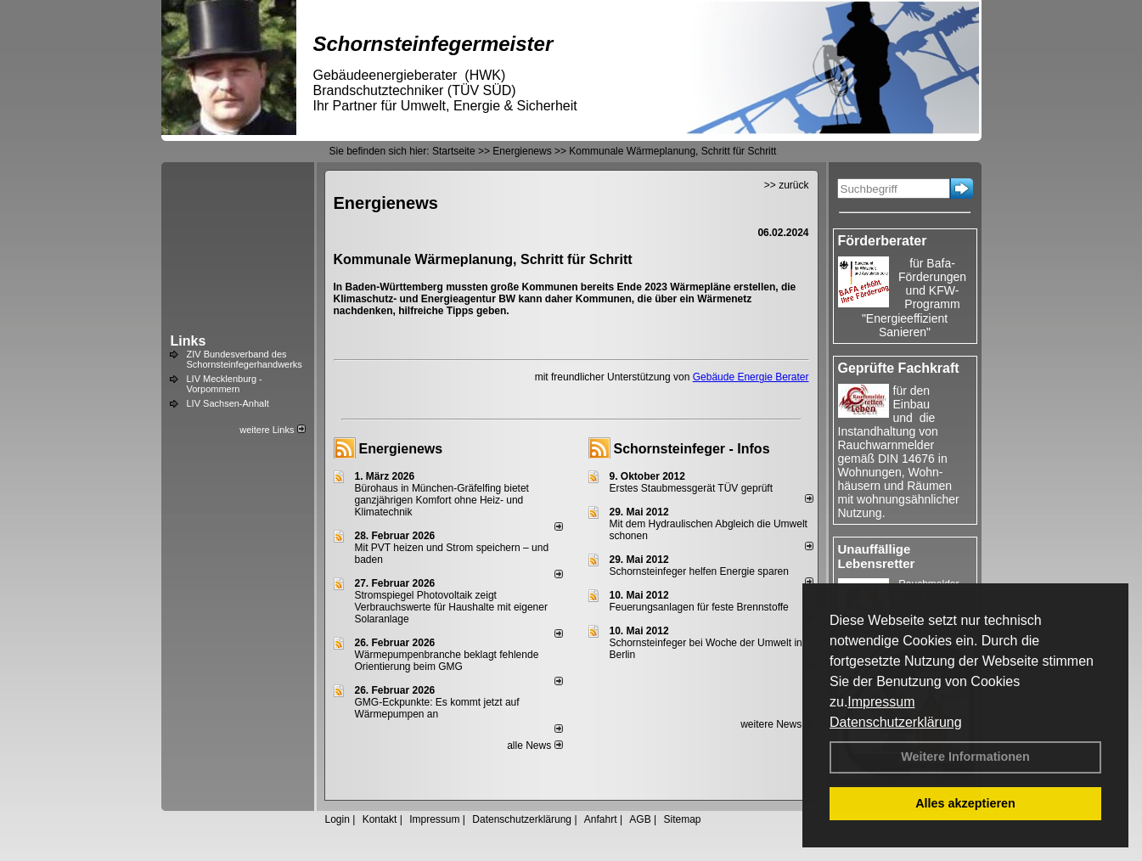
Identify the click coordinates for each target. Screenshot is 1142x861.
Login (337, 819)
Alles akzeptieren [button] (965, 803)
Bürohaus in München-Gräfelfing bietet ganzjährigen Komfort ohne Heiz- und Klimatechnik (442, 500)
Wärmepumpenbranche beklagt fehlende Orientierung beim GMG (447, 660)
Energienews (401, 449)
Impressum (880, 702)
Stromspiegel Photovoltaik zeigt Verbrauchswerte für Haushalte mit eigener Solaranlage (451, 607)
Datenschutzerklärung (896, 722)
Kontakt (380, 819)
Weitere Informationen (965, 756)
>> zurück (786, 185)
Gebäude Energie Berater (751, 377)
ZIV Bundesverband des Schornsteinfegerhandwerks (244, 359)
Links (188, 341)
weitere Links (272, 430)
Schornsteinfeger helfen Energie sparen (699, 571)
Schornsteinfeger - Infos (692, 449)
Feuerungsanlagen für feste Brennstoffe (699, 607)
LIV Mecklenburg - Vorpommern (224, 384)
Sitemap (681, 819)
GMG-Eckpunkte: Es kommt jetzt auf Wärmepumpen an (437, 708)
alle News (534, 745)
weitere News (776, 724)
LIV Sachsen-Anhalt (228, 403)
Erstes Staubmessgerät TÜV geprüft (692, 488)
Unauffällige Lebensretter (876, 556)
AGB (639, 819)
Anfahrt (600, 819)
